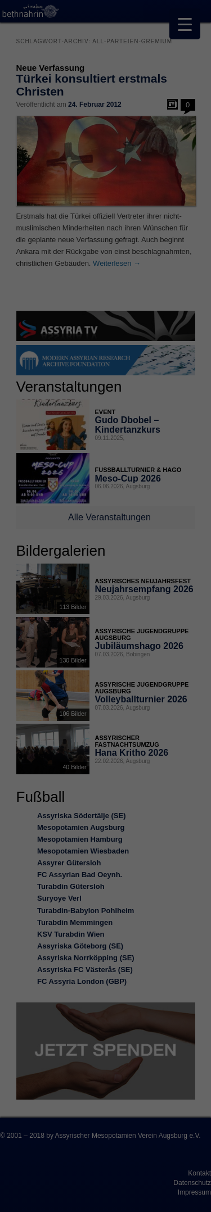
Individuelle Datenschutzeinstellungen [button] (105, 754)
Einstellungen (84, 592)
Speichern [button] (105, 700)
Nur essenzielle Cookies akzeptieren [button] (106, 724)
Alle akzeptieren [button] (105, 667)
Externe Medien (159, 628)
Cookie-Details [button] (56, 784)
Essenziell (34, 628)
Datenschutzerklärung (46, 581)
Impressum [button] (160, 784)
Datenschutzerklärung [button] (111, 784)
